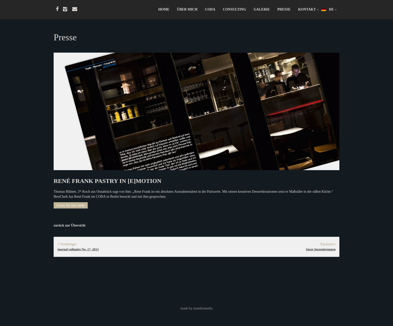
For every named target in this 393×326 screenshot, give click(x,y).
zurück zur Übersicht (69, 225)
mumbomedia (203, 308)
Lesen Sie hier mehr (71, 205)
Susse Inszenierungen (321, 249)
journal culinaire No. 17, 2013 (78, 249)
